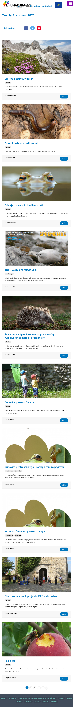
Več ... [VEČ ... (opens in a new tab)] (64, 288)
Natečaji (19, 701)
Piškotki (37, 701)
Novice (8, 83)
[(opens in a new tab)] (36, 248)
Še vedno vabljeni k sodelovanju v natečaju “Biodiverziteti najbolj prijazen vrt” (30, 336)
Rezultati (45, 701)
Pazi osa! (10, 660)
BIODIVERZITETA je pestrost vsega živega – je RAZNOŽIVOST (37, 698)
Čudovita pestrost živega (19, 402)
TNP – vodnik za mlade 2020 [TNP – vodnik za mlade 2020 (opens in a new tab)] (21, 269)
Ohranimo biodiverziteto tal (21, 143)
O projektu (28, 701)
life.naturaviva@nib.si (41, 6)
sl (19, 6)
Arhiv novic (12, 698)
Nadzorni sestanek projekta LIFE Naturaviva (31, 595)
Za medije (54, 701)
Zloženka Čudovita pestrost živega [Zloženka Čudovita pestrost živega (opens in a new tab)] (25, 531)
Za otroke (18, 471)
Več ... (64, 97)
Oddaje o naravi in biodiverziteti (24, 205)
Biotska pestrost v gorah (19, 78)
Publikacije (9, 274)
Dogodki (61, 698)
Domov (3, 698)
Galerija (69, 698)
